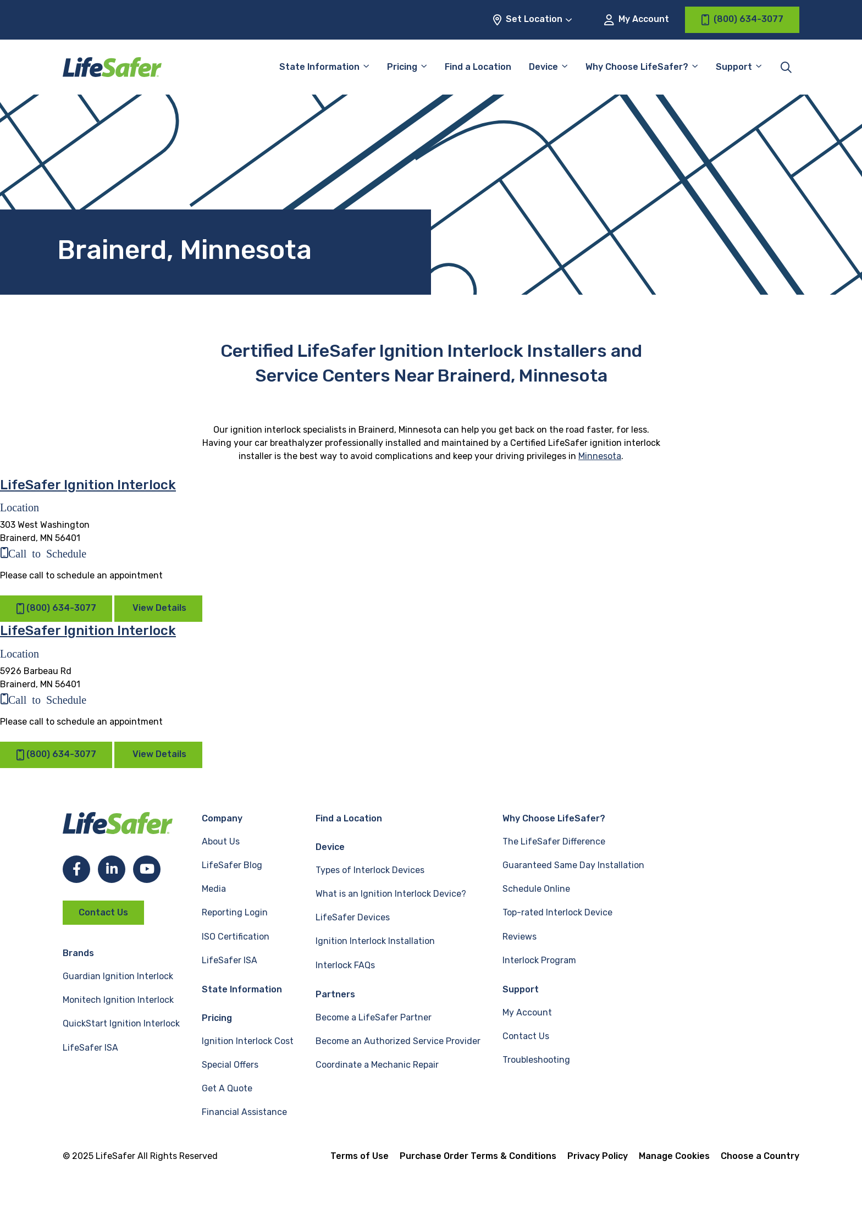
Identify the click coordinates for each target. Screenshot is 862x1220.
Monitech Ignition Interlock (118, 1000)
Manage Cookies (674, 1156)
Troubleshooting (536, 1060)
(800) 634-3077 (56, 608)
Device (543, 67)
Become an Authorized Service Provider (398, 1041)
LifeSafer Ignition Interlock (88, 485)
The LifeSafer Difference (553, 841)
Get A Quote (227, 1088)
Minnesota (599, 456)
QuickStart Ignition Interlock (121, 1023)
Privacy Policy (597, 1156)
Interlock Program (539, 960)
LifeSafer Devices (353, 917)
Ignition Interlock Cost (248, 1041)
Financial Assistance (244, 1112)
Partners (335, 994)
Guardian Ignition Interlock (118, 976)
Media (214, 889)
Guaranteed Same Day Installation (573, 865)
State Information (319, 67)
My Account (636, 19)
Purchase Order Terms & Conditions (478, 1156)
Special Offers (230, 1064)
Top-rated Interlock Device (557, 912)
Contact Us (103, 912)
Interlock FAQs (345, 965)
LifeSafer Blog (232, 865)
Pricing (402, 67)
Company (222, 818)
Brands (78, 953)
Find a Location (478, 67)
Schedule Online (536, 889)
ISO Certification (235, 936)
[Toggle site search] (786, 67)
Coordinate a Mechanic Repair (377, 1064)
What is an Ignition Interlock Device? (391, 893)
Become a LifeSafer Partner (374, 1017)
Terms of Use (359, 1156)
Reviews (519, 936)
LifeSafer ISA (90, 1047)
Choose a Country (760, 1156)
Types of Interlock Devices (370, 870)
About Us (221, 841)
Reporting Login (235, 912)
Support (734, 67)
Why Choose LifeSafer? (636, 67)
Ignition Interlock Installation (375, 941)
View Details (159, 608)
